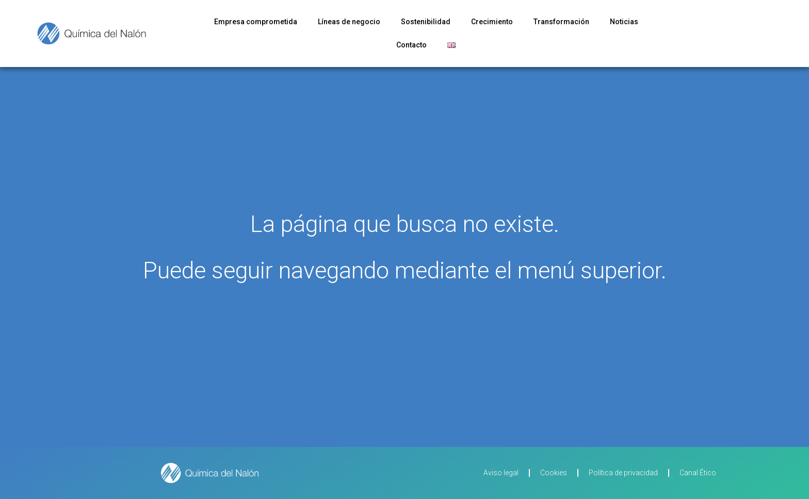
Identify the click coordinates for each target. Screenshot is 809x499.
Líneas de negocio (349, 22)
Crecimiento (492, 22)
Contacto (411, 45)
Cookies (553, 473)
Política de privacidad (623, 473)
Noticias (624, 22)
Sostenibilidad (425, 22)
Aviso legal (501, 473)
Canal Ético (697, 473)
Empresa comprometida (255, 22)
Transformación (561, 22)
